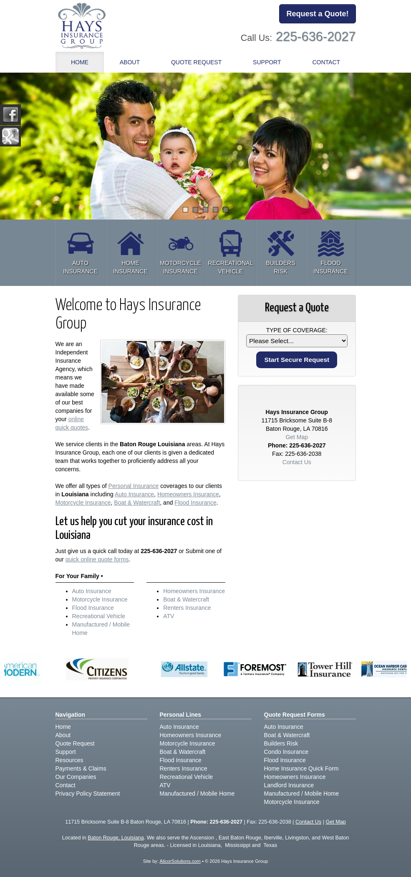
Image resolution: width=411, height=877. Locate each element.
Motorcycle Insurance (83, 502)
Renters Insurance (187, 607)
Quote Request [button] (196, 62)
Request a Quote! (317, 14)
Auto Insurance (134, 494)
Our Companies (75, 776)
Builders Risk (281, 743)
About (130, 62)
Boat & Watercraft (137, 502)
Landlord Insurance (289, 785)
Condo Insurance (286, 751)
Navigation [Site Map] (70, 714)
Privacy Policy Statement (87, 793)
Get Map (296, 437)
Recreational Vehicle (99, 616)
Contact (326, 62)
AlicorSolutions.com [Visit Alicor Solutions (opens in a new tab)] (180, 861)
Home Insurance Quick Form (301, 768)
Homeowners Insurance (188, 494)
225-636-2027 (316, 36)
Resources (69, 760)
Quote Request (75, 743)
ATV (168, 616)
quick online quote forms (97, 559)
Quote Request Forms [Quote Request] (294, 714)
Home (79, 62)
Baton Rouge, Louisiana (116, 838)
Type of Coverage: (297, 330)
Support (65, 751)
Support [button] (267, 62)
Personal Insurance (133, 486)
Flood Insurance (195, 502)
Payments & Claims (80, 768)
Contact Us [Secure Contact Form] (296, 462)
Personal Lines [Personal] (181, 714)
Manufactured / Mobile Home (197, 793)
